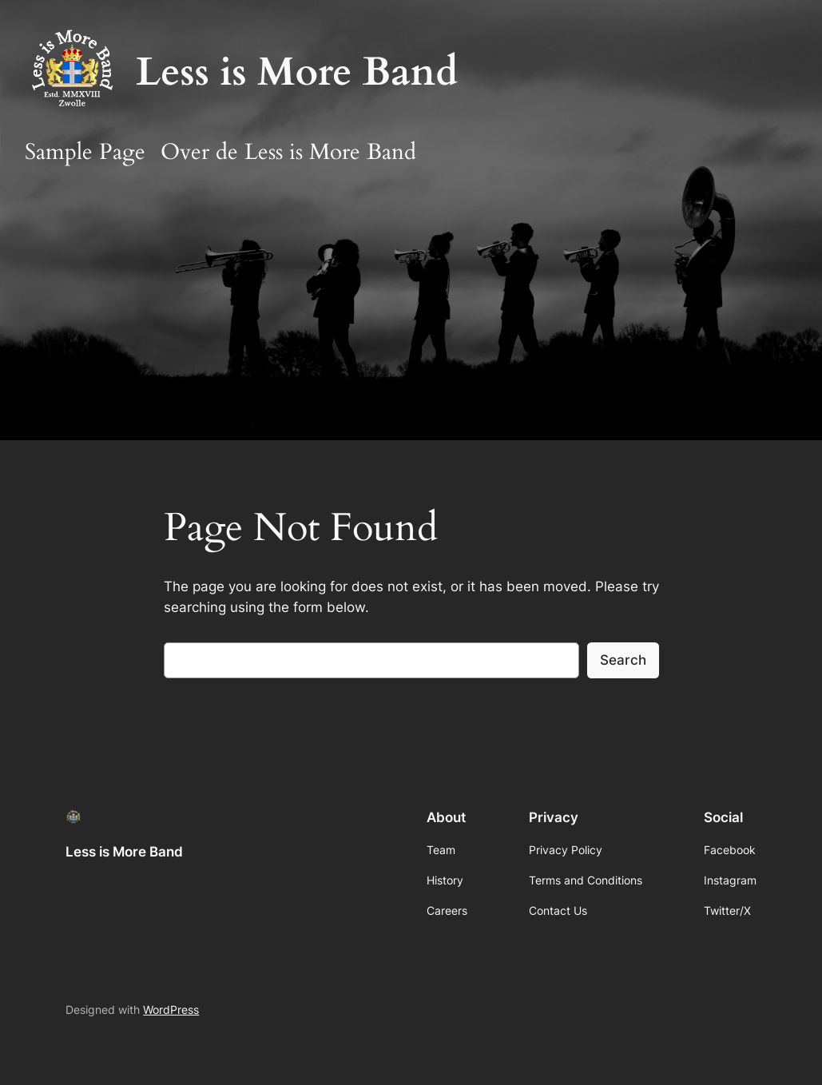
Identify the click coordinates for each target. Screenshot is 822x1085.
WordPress (171, 1009)
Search (623, 660)
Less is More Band (297, 72)
